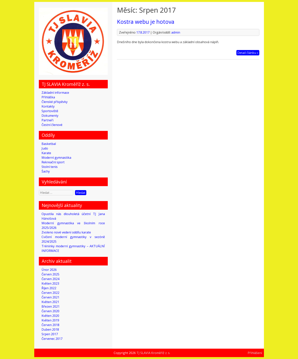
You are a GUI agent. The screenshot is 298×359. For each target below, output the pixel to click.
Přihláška (48, 97)
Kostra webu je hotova (145, 21)
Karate (46, 153)
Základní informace (55, 92)
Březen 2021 (51, 306)
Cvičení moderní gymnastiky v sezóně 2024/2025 (73, 239)
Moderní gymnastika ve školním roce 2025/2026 (73, 225)
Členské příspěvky (55, 102)
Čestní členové (52, 125)
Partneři (47, 120)
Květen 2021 (50, 302)
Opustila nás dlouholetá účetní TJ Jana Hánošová (73, 216)
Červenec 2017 (52, 339)
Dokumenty (50, 115)
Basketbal (49, 144)
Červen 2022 (50, 293)
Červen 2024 (50, 279)
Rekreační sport (53, 162)
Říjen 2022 (49, 288)
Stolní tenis (50, 167)
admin (175, 32)
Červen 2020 (50, 311)
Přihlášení (255, 353)
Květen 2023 (50, 283)
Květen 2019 (50, 320)
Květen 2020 (50, 316)
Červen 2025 (50, 274)
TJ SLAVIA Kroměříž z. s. (153, 353)
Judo (45, 148)
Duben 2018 (50, 329)
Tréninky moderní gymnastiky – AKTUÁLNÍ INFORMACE (73, 248)
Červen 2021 (50, 297)
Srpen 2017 (50, 334)
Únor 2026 (49, 270)
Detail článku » (247, 53)
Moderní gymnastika (56, 157)
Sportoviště (50, 111)
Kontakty (48, 106)
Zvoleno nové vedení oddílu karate (66, 232)
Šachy (46, 171)
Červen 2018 (50, 325)
